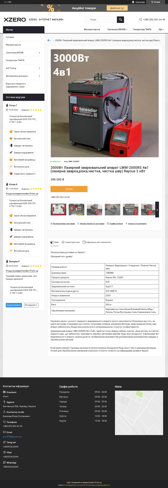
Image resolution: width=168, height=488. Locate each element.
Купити (69, 189)
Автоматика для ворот (17, 76)
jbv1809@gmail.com (12, 436)
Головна (10, 37)
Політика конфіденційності (98, 485)
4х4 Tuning (11, 68)
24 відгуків (140, 2)
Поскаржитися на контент (75, 485)
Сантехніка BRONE (116, 29)
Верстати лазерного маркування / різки (16, 85)
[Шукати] (120, 19)
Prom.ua (98, 482)
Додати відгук (14, 305)
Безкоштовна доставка (64, 223)
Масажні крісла (92, 29)
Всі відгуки (30, 305)
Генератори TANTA (142, 29)
